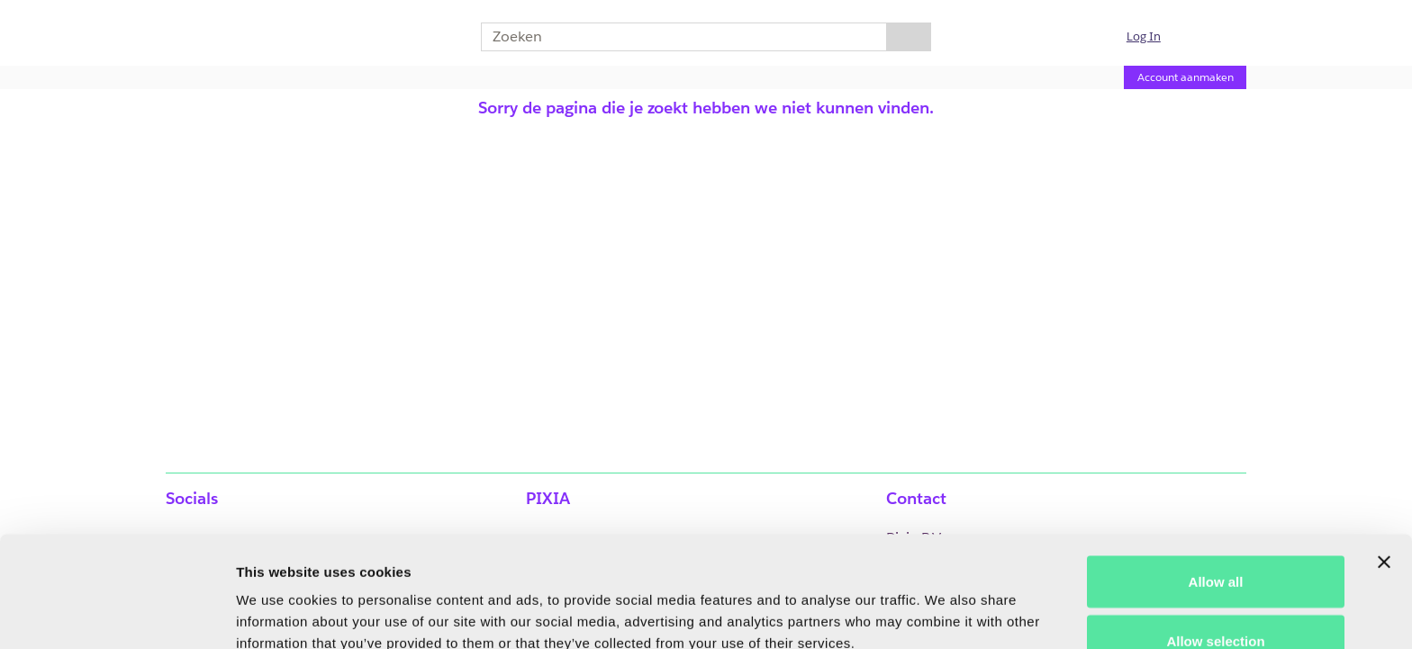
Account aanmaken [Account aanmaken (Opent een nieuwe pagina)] (1185, 77)
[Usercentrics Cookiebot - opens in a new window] (116, 613)
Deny (1216, 600)
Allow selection (1215, 542)
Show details (945, 602)
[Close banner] (1384, 463)
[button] (1154, 37)
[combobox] (677, 36)
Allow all (1216, 483)
